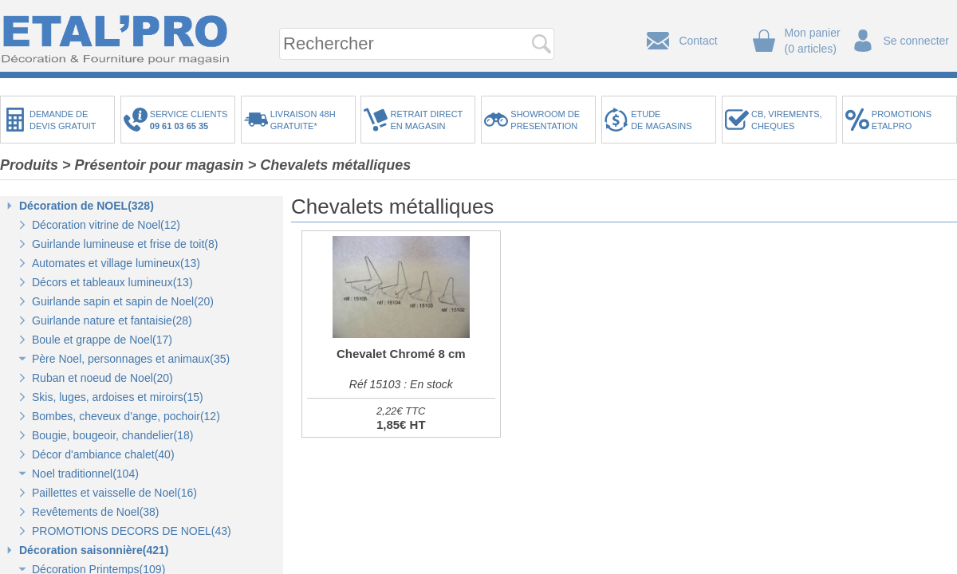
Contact (698, 40)
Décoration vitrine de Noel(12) (106, 224)
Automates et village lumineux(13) (116, 263)
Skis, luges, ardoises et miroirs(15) (117, 397)
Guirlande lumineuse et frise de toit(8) (125, 244)
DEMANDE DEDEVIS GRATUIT (63, 120)
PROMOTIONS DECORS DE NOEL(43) (131, 531)
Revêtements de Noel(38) (96, 511)
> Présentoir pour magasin (153, 165)
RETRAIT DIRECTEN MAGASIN (426, 120)
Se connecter (917, 40)
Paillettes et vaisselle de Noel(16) (114, 492)
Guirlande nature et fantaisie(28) (112, 320)
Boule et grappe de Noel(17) (102, 339)
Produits (29, 165)
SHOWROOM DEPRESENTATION (545, 120)
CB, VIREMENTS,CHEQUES (786, 120)
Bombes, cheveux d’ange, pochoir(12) (126, 416)
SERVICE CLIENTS (191, 120)
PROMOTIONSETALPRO (901, 120)
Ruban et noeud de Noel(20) (102, 378)
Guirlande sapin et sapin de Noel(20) (123, 301)
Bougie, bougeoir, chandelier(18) (112, 435)
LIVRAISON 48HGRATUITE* (303, 120)
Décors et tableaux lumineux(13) (112, 282)
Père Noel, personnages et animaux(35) (131, 358)
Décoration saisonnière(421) (94, 550)
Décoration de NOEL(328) (86, 205)
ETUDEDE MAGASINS (661, 120)
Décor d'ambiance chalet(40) (103, 454)
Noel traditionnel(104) (85, 473)
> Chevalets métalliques (330, 165)
